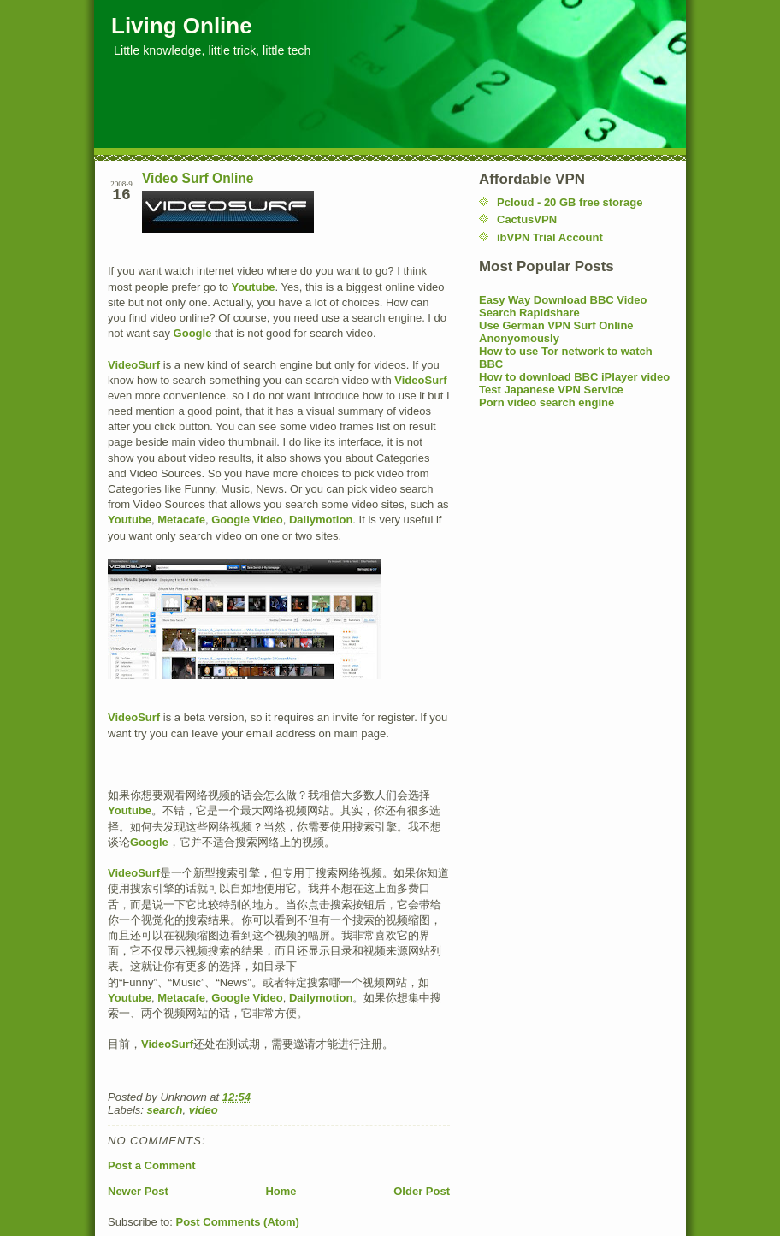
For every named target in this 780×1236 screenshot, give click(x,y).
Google (193, 333)
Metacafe (181, 519)
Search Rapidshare (529, 312)
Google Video (247, 519)
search (165, 1109)
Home (280, 1191)
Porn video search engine (546, 402)
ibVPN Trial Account (550, 237)
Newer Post (138, 1191)
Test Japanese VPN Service (551, 389)
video (203, 1109)
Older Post (421, 1191)
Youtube (253, 287)
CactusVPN (527, 219)
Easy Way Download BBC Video (563, 299)
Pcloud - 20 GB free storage (570, 202)
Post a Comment (152, 1165)
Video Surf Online (198, 178)
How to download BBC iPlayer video (574, 376)
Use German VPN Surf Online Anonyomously (556, 332)
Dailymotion (320, 519)
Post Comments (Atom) (237, 1221)
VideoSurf (134, 364)
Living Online (181, 25)
